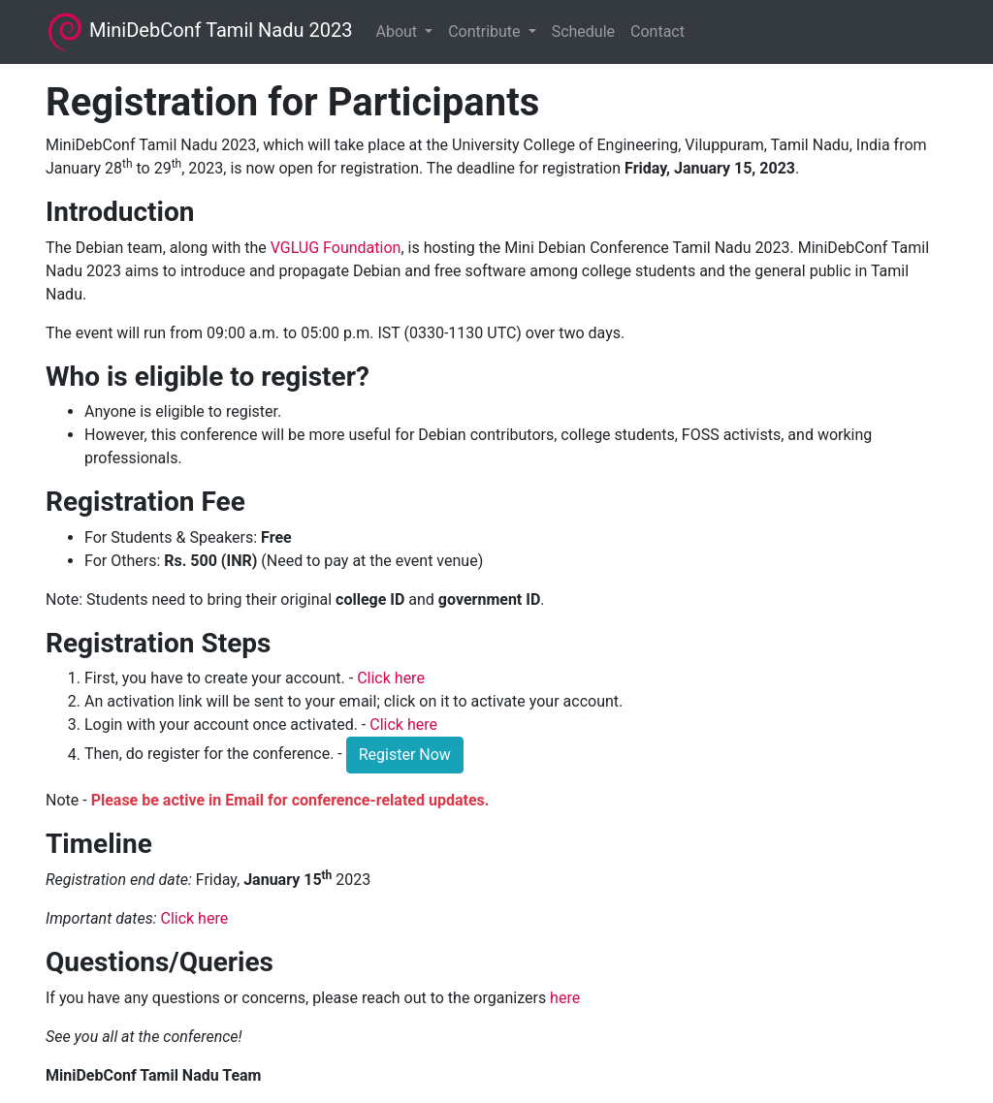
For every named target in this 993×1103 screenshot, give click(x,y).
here (565, 998)
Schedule (583, 31)
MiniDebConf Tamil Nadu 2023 (199, 32)
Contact (657, 31)
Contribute (486, 31)
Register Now (405, 754)
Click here (391, 678)
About (398, 31)
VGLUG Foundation (336, 247)
